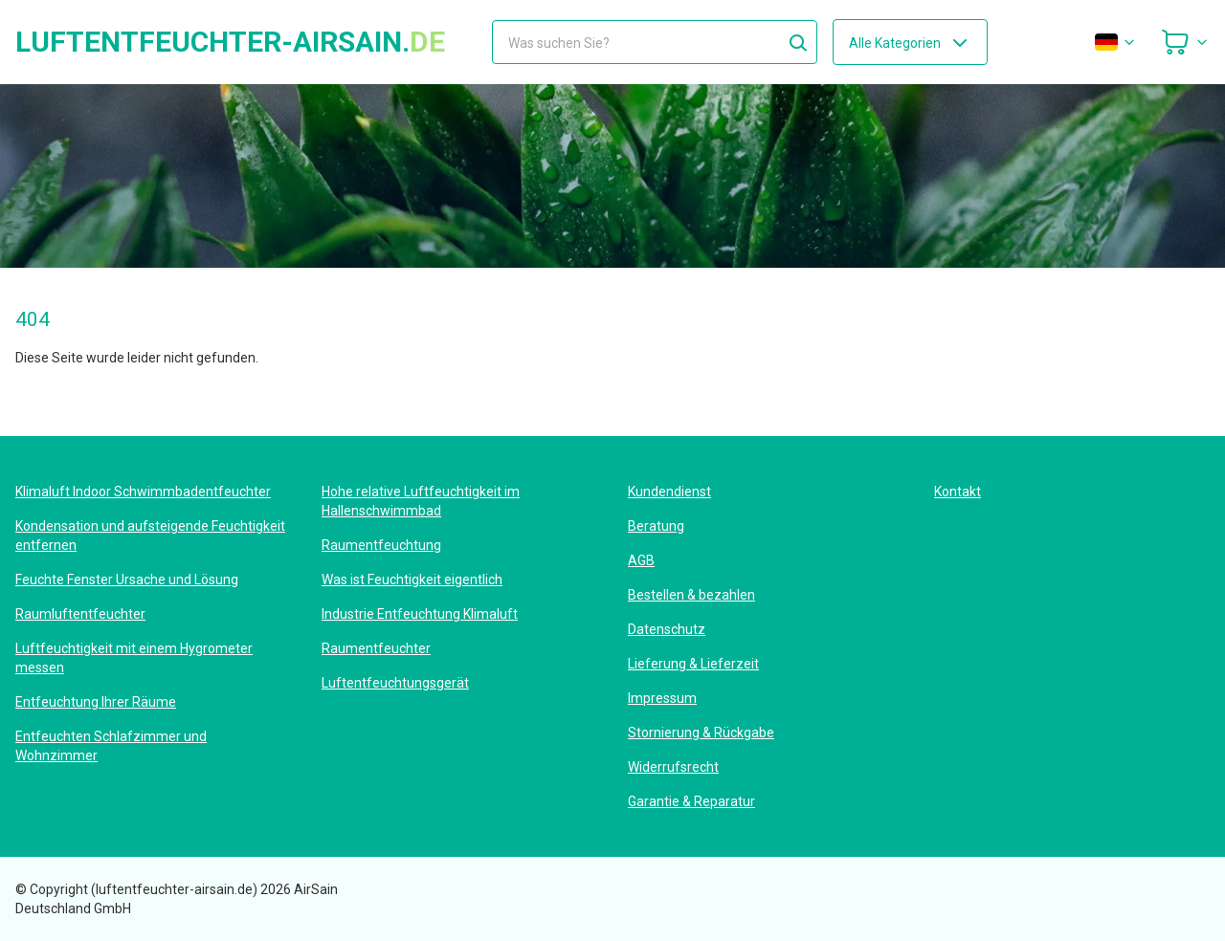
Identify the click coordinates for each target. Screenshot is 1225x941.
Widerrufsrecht (673, 767)
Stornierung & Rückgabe (701, 732)
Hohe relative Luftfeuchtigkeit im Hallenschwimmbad (421, 501)
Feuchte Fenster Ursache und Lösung (126, 579)
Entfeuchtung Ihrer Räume (95, 702)
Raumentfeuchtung (381, 545)
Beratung (656, 526)
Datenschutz (666, 629)
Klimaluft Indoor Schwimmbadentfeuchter (143, 491)
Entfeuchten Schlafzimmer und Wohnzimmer (111, 746)
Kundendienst (669, 491)
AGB (641, 560)
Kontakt (957, 491)
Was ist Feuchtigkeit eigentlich (412, 579)
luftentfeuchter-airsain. (230, 42)
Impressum (662, 698)
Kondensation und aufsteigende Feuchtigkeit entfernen (150, 535)
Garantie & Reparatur (691, 801)
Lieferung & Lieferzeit (693, 663)
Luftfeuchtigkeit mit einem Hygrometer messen (134, 658)
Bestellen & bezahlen (691, 594)
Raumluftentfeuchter (80, 614)
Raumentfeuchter (376, 648)
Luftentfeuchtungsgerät (395, 682)
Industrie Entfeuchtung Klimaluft (420, 614)
